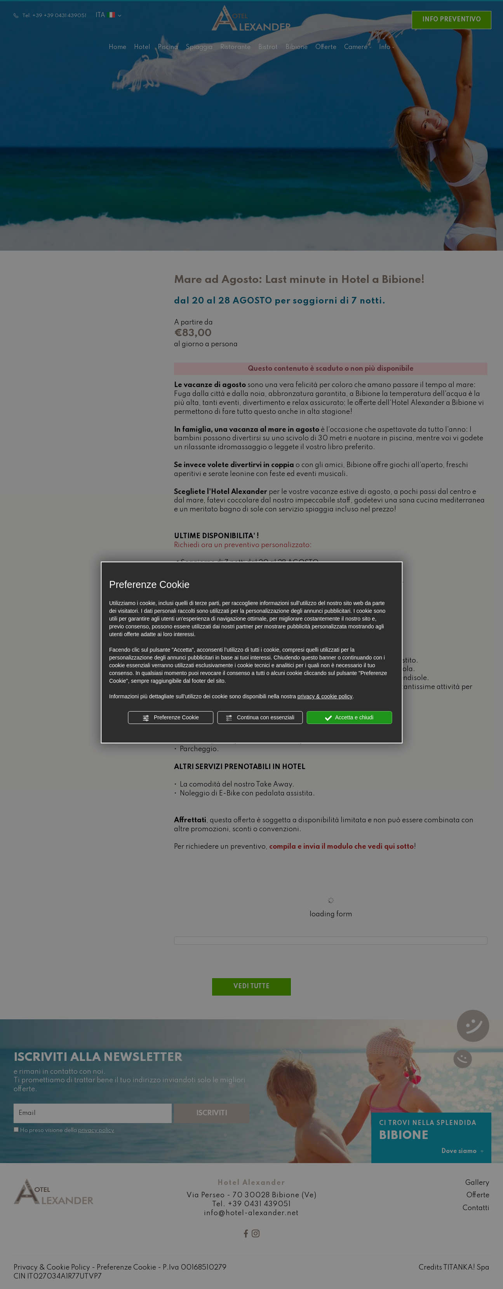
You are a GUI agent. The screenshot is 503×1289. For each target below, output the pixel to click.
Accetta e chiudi (349, 717)
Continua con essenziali (259, 717)
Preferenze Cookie (170, 717)
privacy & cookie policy (325, 696)
